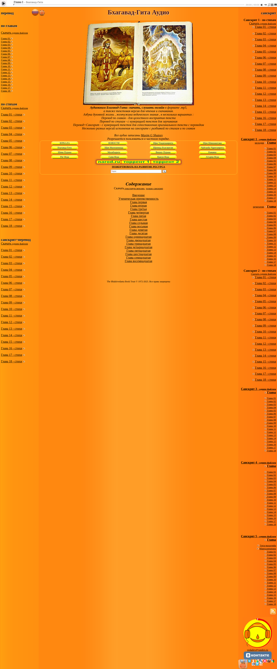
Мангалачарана (267, 548)
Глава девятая (138, 229)
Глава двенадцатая (139, 240)
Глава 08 (6, 60)
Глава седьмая (138, 223)
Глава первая (138, 202)
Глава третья (138, 209)
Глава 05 (6, 50)
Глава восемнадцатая (138, 261)
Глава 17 (6, 87)
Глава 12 (6, 72)
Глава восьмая (138, 226)
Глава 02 (6, 41)
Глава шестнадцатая (138, 254)
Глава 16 (6, 84)
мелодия (259, 142)
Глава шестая (138, 219)
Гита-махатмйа (268, 545)
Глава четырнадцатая (138, 247)
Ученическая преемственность (138, 198)
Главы (271, 142)
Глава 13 (6, 75)
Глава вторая (138, 205)
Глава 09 (6, 63)
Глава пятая (138, 216)
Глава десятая (138, 233)
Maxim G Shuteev (152, 135)
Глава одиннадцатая (138, 236)
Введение (138, 195)
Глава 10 (6, 66)
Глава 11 (6, 69)
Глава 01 (6, 38)
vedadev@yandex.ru (257, 649)
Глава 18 (6, 90)
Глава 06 (6, 53)
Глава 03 (6, 44)
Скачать (14, 32)
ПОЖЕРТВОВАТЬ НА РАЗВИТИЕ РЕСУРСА (138, 166)
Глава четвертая (138, 212)
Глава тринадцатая (138, 243)
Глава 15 (6, 81)
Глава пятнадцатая (138, 250)
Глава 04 (6, 47)
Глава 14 (6, 78)
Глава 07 (6, 56)
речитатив (258, 206)
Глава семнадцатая (138, 257)
